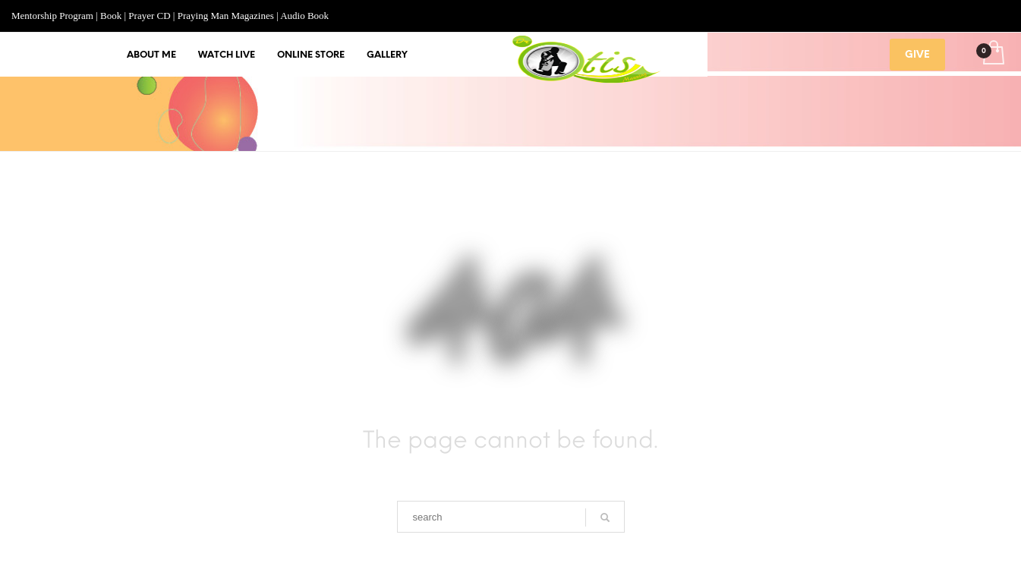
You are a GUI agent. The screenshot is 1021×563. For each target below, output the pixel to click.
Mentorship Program (52, 15)
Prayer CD (149, 15)
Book (110, 15)
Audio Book (304, 15)
